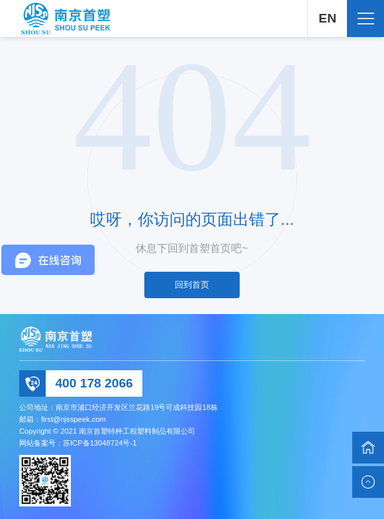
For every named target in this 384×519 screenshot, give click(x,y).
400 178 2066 (93, 383)
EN (327, 18)
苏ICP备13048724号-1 (99, 443)
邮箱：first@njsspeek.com (62, 419)
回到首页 (192, 285)
